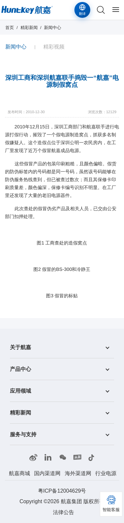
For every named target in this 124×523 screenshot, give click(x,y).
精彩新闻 (29, 27)
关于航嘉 (20, 347)
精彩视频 (53, 46)
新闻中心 (52, 27)
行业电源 (105, 473)
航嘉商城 (19, 473)
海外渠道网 (78, 473)
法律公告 (63, 512)
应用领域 (20, 391)
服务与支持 (23, 434)
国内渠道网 (47, 473)
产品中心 (20, 369)
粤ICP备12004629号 (62, 491)
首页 (9, 27)
